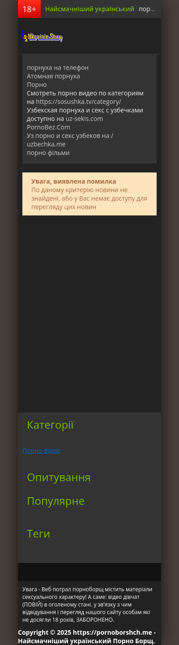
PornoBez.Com (48, 127)
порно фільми (48, 152)
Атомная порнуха (53, 76)
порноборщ (40, 36)
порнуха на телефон (58, 67)
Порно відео (41, 450)
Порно (37, 84)
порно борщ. (158, 8)
